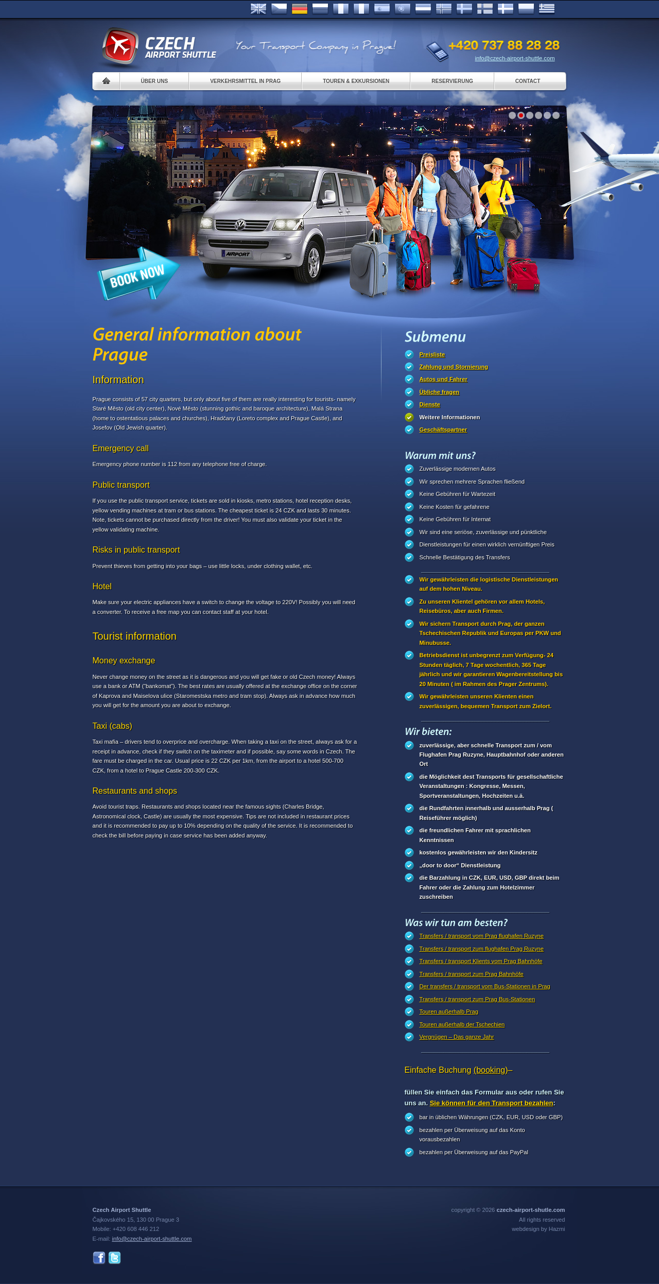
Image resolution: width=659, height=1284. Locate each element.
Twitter (114, 1258)
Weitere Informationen (450, 417)
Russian (320, 9)
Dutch (423, 9)
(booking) (491, 1070)
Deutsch (299, 9)
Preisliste (432, 354)
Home (106, 81)
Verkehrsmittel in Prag (245, 81)
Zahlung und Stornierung (454, 367)
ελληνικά (547, 9)
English (258, 9)
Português (402, 9)
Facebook (99, 1258)
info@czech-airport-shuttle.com (515, 58)
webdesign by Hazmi (538, 1229)
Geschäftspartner (443, 429)
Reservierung (452, 81)
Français (341, 9)
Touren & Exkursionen (356, 81)
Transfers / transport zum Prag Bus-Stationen (477, 999)
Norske (444, 9)
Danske (505, 9)
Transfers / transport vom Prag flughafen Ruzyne (482, 936)
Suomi (485, 9)
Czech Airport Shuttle (158, 46)
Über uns (154, 81)
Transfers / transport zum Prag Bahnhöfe (472, 974)
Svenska (464, 9)
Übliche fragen (440, 392)
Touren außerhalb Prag (449, 1011)
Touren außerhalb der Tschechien (462, 1024)
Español (382, 9)
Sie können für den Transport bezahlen (491, 1103)
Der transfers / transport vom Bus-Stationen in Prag (485, 986)
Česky (279, 9)
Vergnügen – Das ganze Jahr (457, 1037)
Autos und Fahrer (443, 379)
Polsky (526, 9)
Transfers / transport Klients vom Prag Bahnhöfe (481, 961)
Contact (528, 81)
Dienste (430, 404)
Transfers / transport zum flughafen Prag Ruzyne (482, 949)
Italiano (361, 9)
